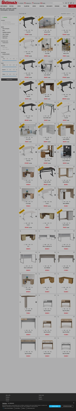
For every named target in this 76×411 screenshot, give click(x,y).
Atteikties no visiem (67, 406)
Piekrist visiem (55, 406)
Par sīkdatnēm (11, 403)
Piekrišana (4, 403)
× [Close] (73, 403)
